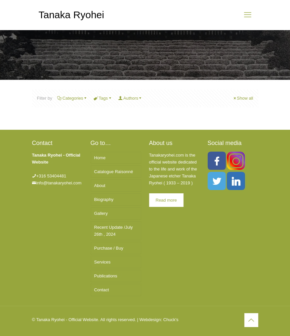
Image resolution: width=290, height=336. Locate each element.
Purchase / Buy (108, 248)
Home (100, 157)
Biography (104, 199)
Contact (101, 289)
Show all (242, 98)
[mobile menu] (247, 15)
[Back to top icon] (251, 320)
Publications (105, 275)
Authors (130, 98)
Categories (72, 98)
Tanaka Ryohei (71, 14)
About (99, 185)
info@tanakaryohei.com (59, 182)
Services (102, 262)
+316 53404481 (51, 175)
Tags (103, 98)
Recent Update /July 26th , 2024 (113, 231)
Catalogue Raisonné (113, 171)
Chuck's (171, 319)
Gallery (101, 213)
